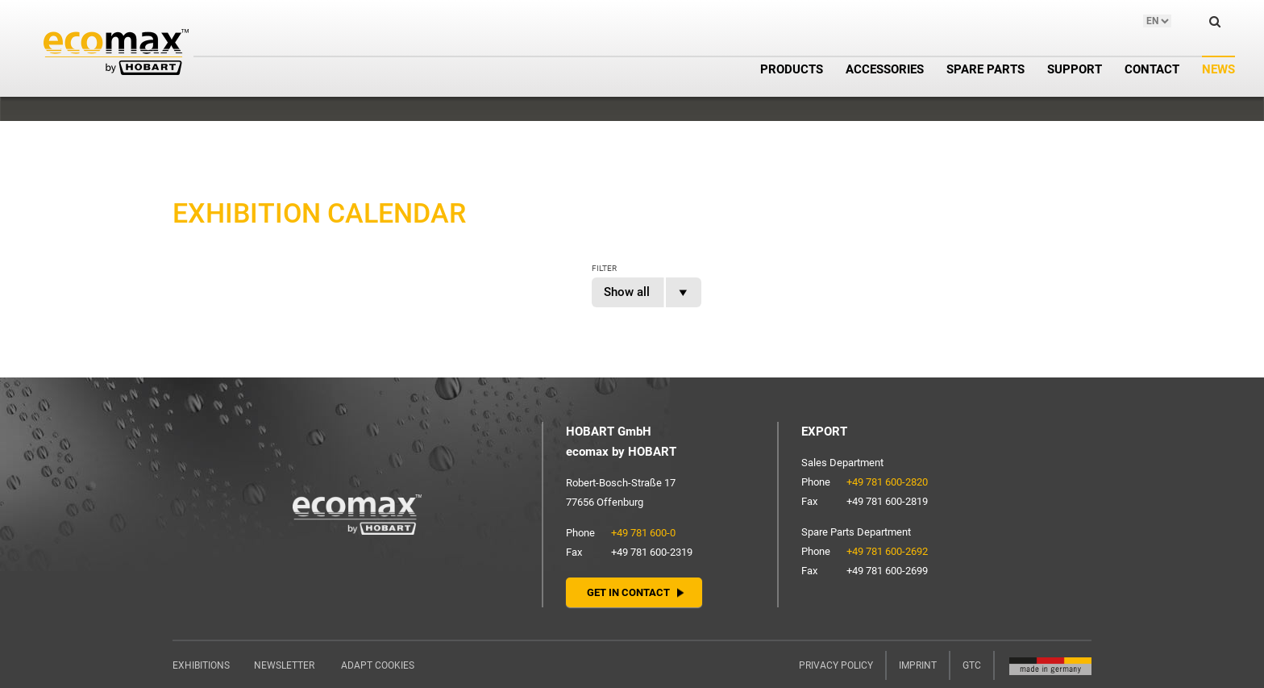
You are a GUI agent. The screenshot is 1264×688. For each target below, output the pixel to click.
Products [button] (791, 69)
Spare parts (985, 69)
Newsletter (284, 665)
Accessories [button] (885, 69)
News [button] (1218, 69)
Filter (604, 268)
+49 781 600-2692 (887, 551)
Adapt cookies (377, 665)
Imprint (918, 665)
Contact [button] (1152, 69)
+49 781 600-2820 (887, 482)
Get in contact (628, 592)
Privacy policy (836, 665)
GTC (972, 665)
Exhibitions (201, 665)
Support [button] (1074, 69)
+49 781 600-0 (643, 533)
